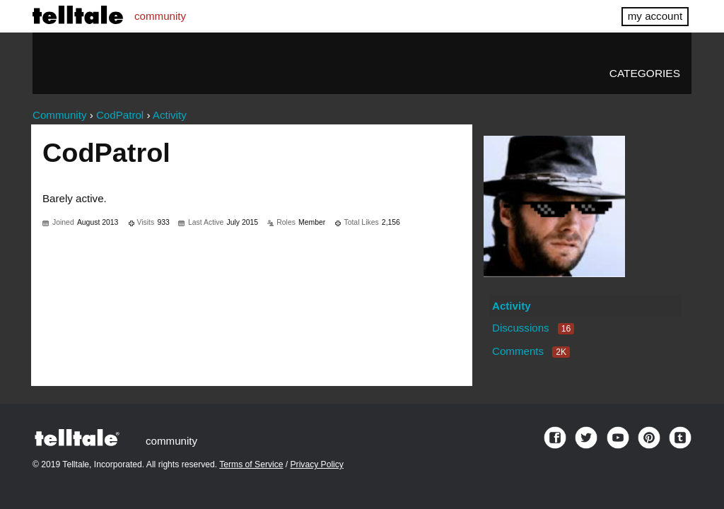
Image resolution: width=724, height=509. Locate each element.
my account (655, 16)
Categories (644, 73)
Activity (511, 306)
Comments (531, 351)
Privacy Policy (317, 464)
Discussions (533, 328)
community (160, 16)
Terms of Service (251, 464)
